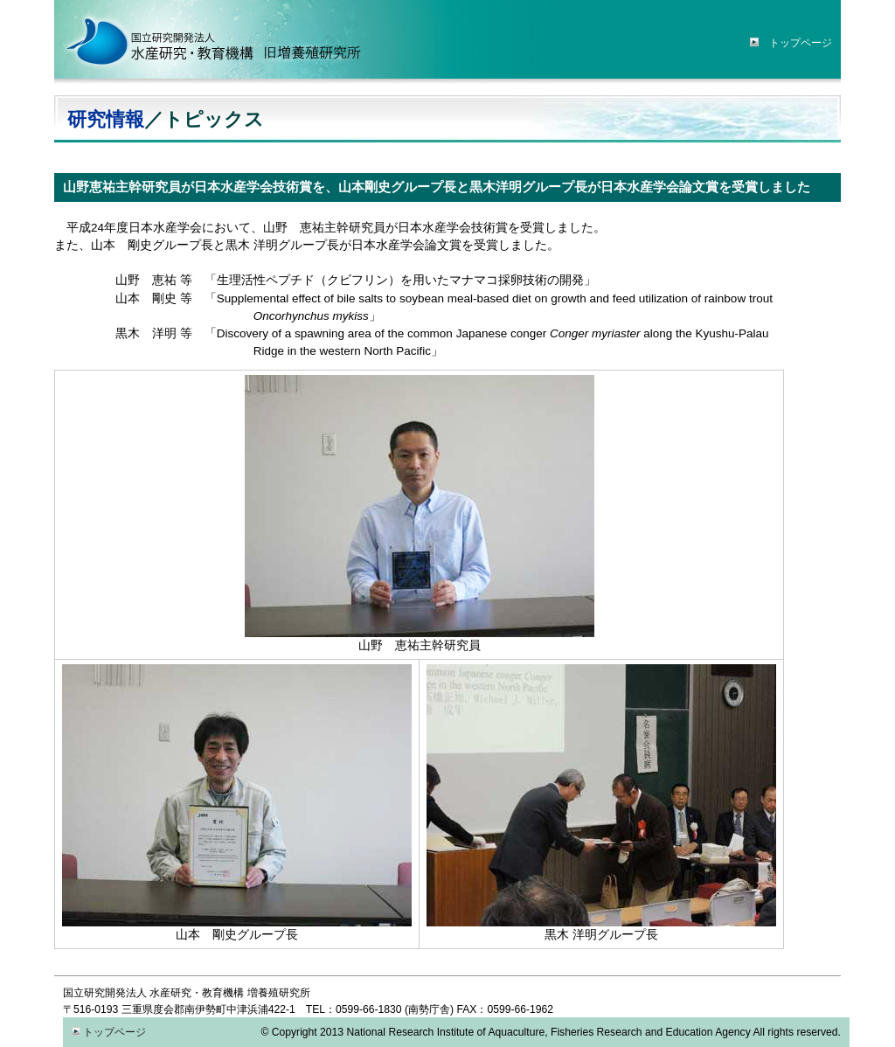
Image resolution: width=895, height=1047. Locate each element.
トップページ (109, 1032)
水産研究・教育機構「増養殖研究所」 (211, 39)
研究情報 (105, 119)
